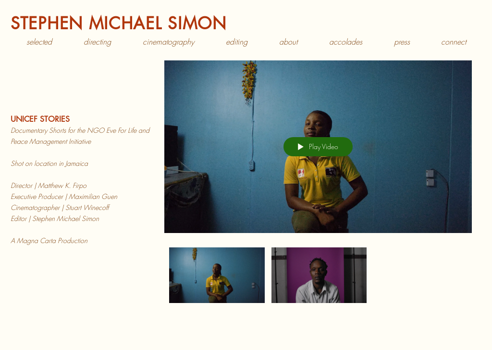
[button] (97, 42)
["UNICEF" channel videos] (318, 278)
